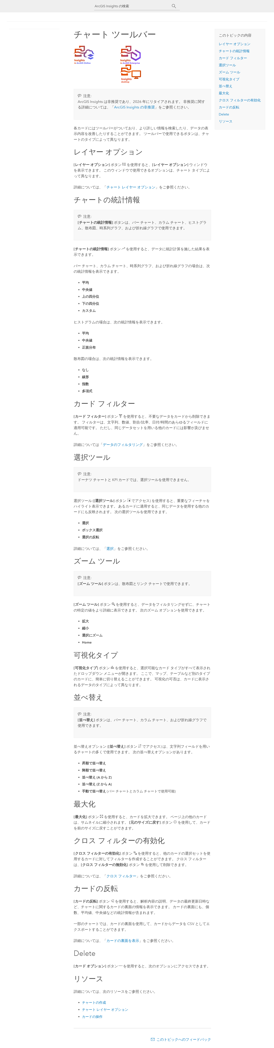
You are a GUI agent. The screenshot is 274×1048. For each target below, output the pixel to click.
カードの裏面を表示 (122, 940)
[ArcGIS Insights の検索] (133, 6)
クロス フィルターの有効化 (240, 100)
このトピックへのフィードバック (183, 1039)
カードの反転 (229, 107)
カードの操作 (92, 1017)
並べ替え (225, 86)
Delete (224, 114)
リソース (225, 121)
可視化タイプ (229, 79)
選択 (110, 548)
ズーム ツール (229, 72)
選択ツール (227, 65)
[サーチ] (174, 6)
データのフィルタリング (123, 445)
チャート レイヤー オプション (130, 187)
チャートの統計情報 (234, 51)
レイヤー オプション (234, 44)
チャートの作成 (94, 1003)
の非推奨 (134, 107)
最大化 (224, 93)
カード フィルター (233, 58)
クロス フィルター (121, 876)
